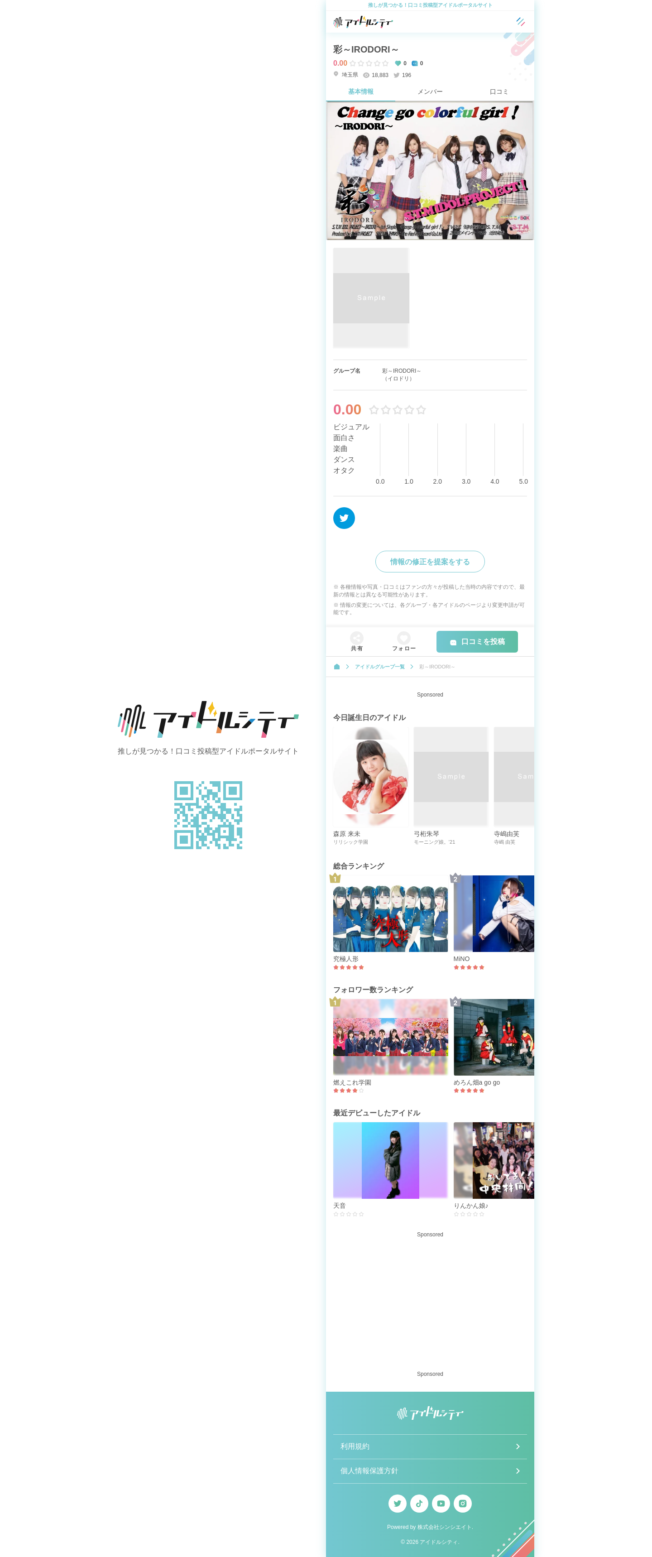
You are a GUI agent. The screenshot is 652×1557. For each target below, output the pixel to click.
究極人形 (346, 958)
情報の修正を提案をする (430, 562)
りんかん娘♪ (471, 1205)
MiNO (462, 958)
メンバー (430, 91)
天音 (339, 1205)
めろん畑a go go (477, 1082)
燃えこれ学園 (352, 1082)
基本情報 (361, 91)
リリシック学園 (350, 842)
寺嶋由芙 (506, 833)
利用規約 (354, 1446)
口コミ (499, 91)
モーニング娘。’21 (434, 842)
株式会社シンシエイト (444, 1527)
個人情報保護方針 (369, 1471)
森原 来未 (346, 833)
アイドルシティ (439, 1542)
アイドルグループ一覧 (380, 666)
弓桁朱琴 (426, 833)
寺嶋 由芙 (504, 842)
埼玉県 (345, 74)
